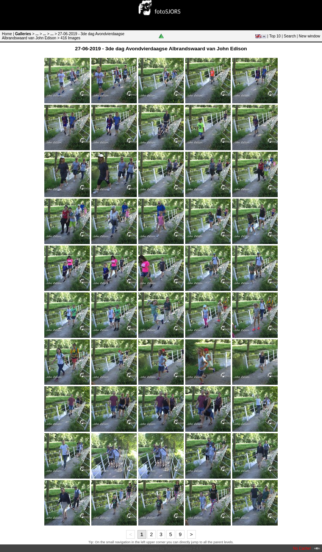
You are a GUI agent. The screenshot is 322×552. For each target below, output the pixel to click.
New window (309, 36)
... (37, 34)
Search (290, 36)
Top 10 (275, 36)
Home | (8, 34)
